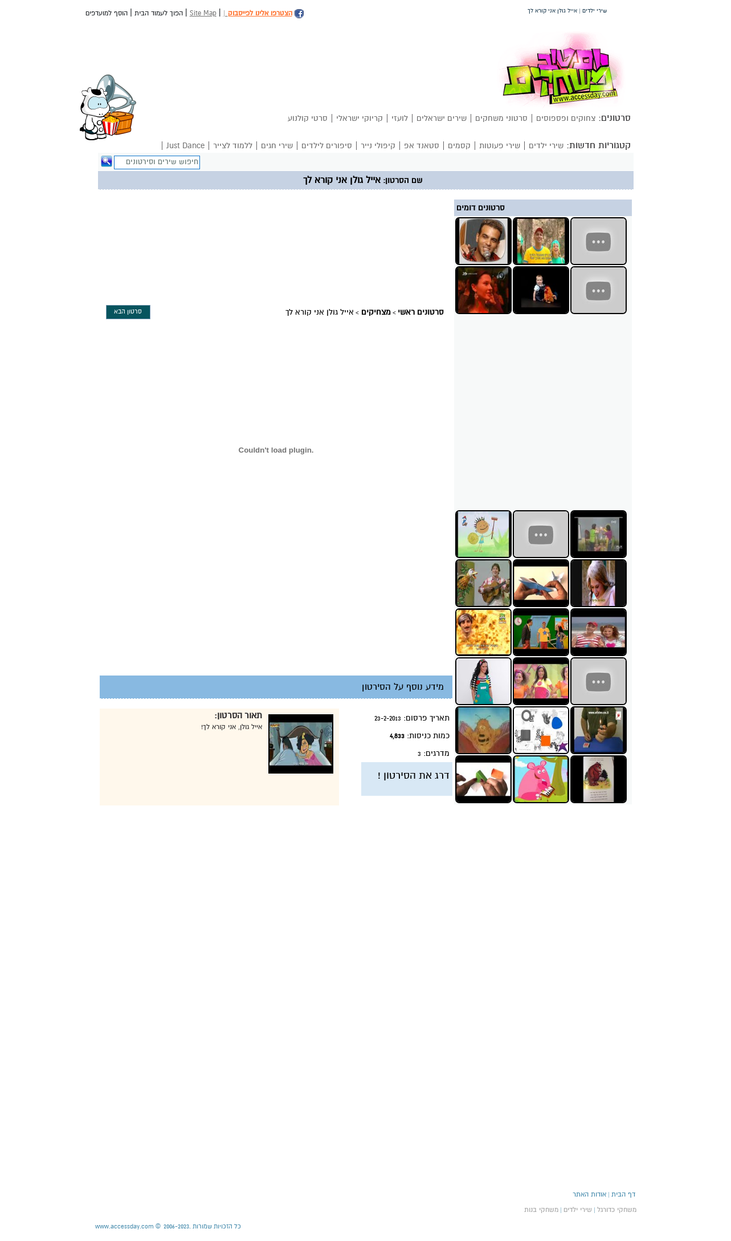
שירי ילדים (546, 145)
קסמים (459, 145)
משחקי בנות (541, 1210)
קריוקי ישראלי (359, 118)
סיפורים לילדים (326, 145)
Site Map (203, 13)
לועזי (399, 118)
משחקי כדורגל (616, 1210)
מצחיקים (376, 312)
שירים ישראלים (441, 118)
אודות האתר (589, 1194)
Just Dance (185, 145)
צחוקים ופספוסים (565, 118)
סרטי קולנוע (308, 118)
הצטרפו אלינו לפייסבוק (260, 13)
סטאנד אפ (421, 145)
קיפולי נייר (378, 145)
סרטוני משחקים (501, 118)
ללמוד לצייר (232, 145)
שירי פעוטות (499, 145)
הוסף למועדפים (106, 13)
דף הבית (623, 1194)
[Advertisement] (313, 217)
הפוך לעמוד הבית (158, 13)
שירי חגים (277, 145)
